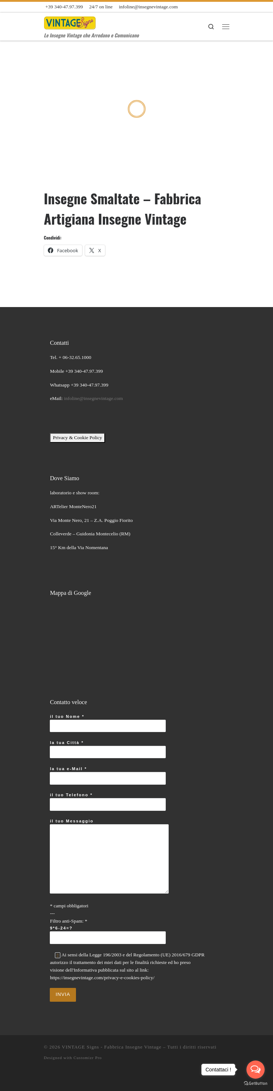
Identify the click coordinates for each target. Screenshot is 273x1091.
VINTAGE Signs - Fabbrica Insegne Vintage (111, 1047)
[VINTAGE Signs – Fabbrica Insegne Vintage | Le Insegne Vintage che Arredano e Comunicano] (70, 21)
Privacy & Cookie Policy (77, 437)
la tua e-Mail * (108, 776)
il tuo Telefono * (108, 802)
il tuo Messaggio (109, 856)
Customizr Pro (87, 1057)
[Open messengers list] (255, 1070)
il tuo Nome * (108, 723)
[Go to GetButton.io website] (255, 1083)
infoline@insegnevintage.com (93, 398)
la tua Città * (108, 749)
